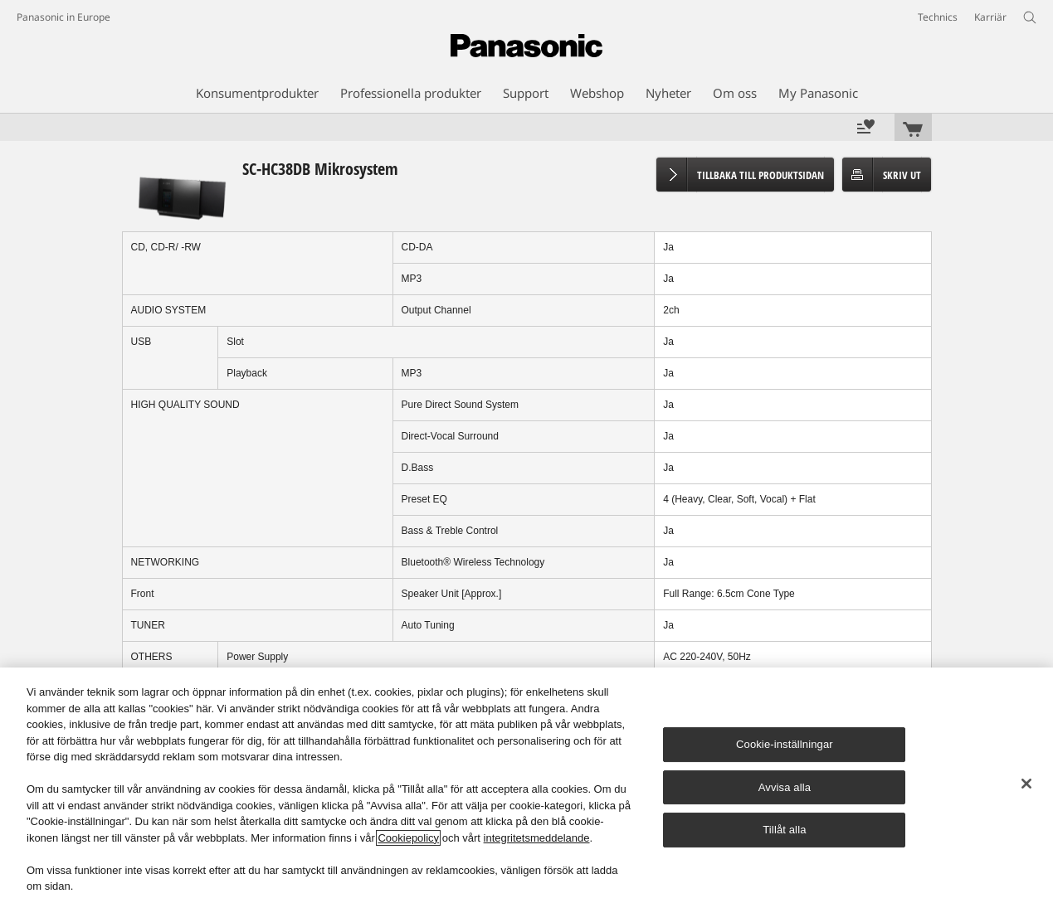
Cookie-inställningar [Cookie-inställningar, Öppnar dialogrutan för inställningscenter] (784, 744)
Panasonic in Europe (63, 17)
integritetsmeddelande (537, 838)
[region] (526, 785)
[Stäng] (1026, 783)
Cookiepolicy (408, 838)
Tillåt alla (784, 829)
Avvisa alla (784, 787)
